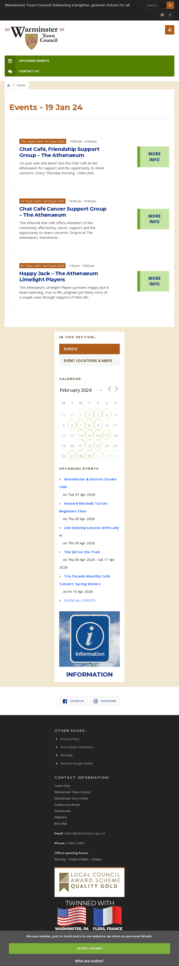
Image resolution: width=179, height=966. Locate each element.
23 (98, 445)
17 (107, 435)
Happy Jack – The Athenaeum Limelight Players (58, 277)
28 (81, 456)
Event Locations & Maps (88, 360)
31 (81, 415)
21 (81, 445)
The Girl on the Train (82, 551)
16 (98, 435)
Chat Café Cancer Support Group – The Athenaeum (63, 212)
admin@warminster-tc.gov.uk (84, 833)
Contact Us (22, 71)
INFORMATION (89, 674)
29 (89, 456)
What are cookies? (89, 961)
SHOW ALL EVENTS (80, 600)
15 (89, 435)
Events (70, 349)
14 (81, 435)
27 (72, 456)
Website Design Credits (76, 763)
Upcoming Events (27, 61)
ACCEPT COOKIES (89, 948)
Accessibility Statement (76, 747)
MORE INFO (154, 156)
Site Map (66, 755)
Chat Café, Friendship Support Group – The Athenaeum (59, 152)
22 (89, 445)
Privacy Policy (69, 739)
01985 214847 (75, 843)
